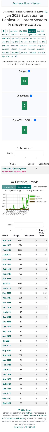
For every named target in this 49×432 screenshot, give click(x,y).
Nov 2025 (6, 53)
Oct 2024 (24, 42)
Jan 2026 (24, 53)
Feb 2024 (41, 34)
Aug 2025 (22, 49)
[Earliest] (3, 31)
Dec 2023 (23, 34)
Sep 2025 (31, 49)
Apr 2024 (15, 38)
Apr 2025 (32, 45)
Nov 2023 (14, 34)
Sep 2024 (15, 42)
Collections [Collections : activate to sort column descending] (29, 235)
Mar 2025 (23, 45)
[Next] (12, 56)
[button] (28, 71)
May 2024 (24, 38)
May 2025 (41, 45)
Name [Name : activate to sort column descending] (13, 164)
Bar (24, 187)
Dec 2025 (15, 53)
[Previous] (7, 31)
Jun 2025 (5, 49)
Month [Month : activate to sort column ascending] (5, 235)
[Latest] (16, 56)
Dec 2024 (42, 42)
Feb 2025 (14, 45)
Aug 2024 (6, 42)
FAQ (45, 12)
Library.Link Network (24, 427)
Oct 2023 (5, 34)
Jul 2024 (41, 38)
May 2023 (23, 31)
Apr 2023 (13, 31)
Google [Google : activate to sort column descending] (31, 164)
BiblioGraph (24, 410)
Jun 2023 (32, 31)
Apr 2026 (5, 56)
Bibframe (29, 413)
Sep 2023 (40, 31)
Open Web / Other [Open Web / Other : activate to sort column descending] (41, 233)
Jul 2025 (14, 49)
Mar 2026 (41, 53)
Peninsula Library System (26, 3)
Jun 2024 (33, 38)
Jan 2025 (5, 45)
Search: (25, 153)
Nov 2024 (33, 42)
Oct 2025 (40, 49)
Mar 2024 (6, 38)
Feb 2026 (32, 53)
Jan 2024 (32, 34)
